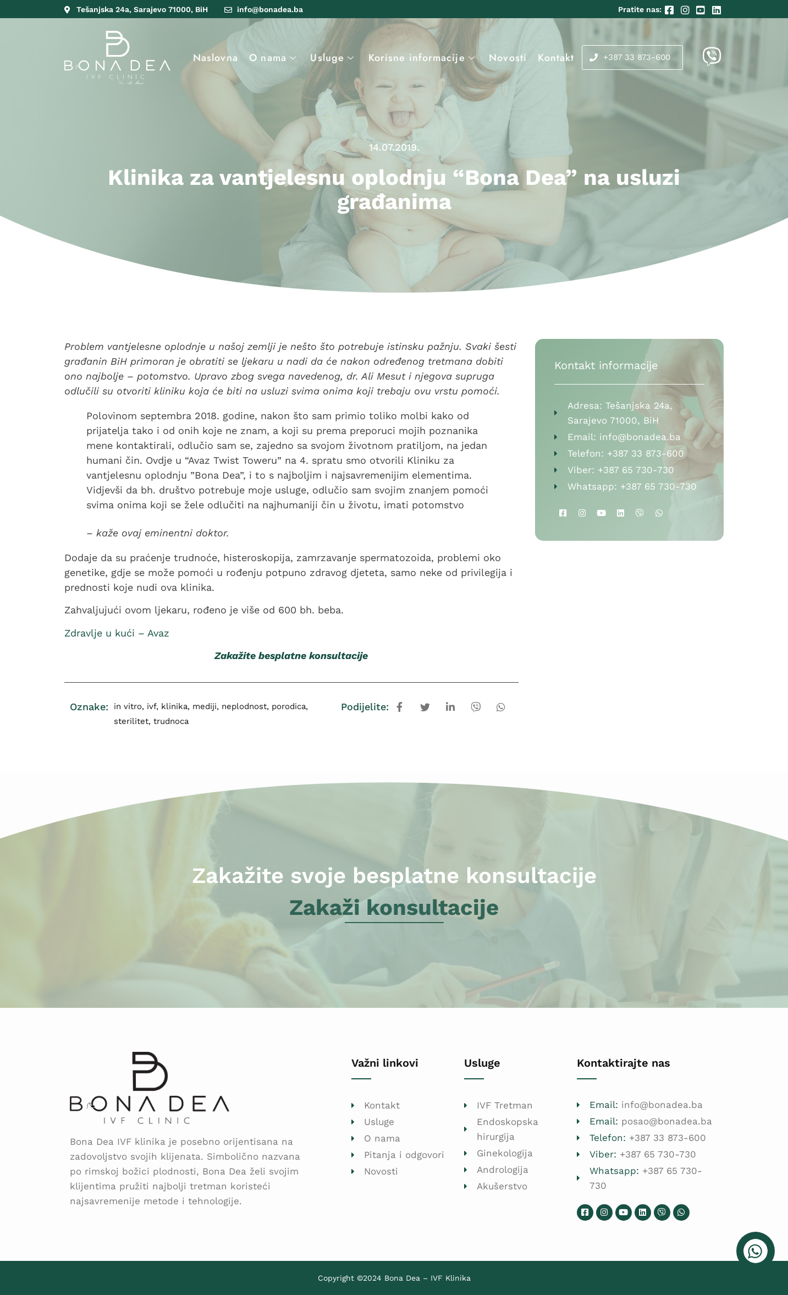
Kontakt (555, 58)
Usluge (333, 58)
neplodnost (244, 706)
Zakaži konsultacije (394, 907)
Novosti (507, 58)
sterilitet (131, 721)
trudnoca (171, 721)
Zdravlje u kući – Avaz (116, 633)
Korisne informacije (422, 58)
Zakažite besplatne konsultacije (291, 655)
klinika (174, 706)
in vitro (128, 706)
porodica (289, 706)
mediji (204, 706)
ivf (151, 706)
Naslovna (215, 58)
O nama (274, 58)
